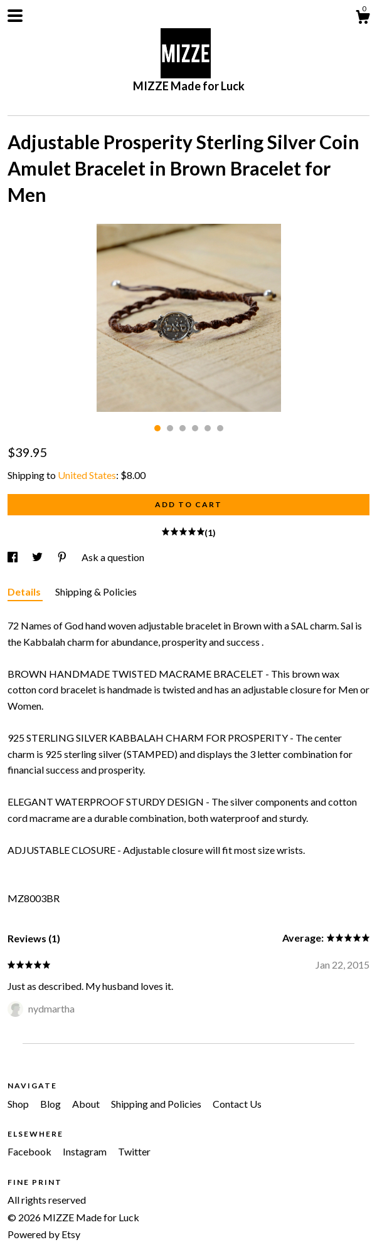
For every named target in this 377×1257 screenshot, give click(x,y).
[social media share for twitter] (38, 557)
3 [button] (182, 428)
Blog (51, 1104)
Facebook (30, 1151)
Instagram (86, 1151)
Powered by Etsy (44, 1234)
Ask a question (113, 557)
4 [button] (195, 428)
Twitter (134, 1151)
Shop (19, 1104)
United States (87, 475)
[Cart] (362, 18)
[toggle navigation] (15, 15)
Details (25, 591)
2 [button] (170, 428)
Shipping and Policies (157, 1104)
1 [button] (157, 428)
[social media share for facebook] (13, 557)
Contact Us (237, 1104)
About (87, 1104)
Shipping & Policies (96, 591)
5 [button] (207, 428)
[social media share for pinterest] (63, 557)
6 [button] (220, 428)
